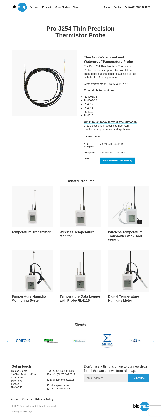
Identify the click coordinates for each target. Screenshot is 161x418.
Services (34, 7)
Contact (117, 7)
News (76, 7)
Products (47, 7)
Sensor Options (93, 136)
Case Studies (62, 7)
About (107, 7)
